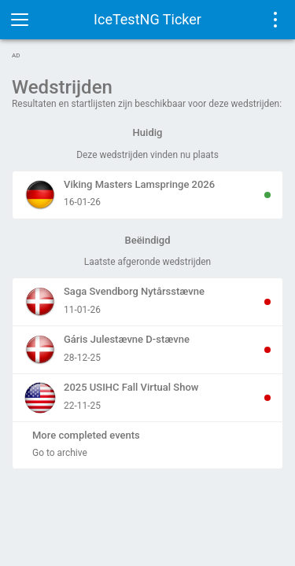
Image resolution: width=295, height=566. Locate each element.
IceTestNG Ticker (147, 19)
